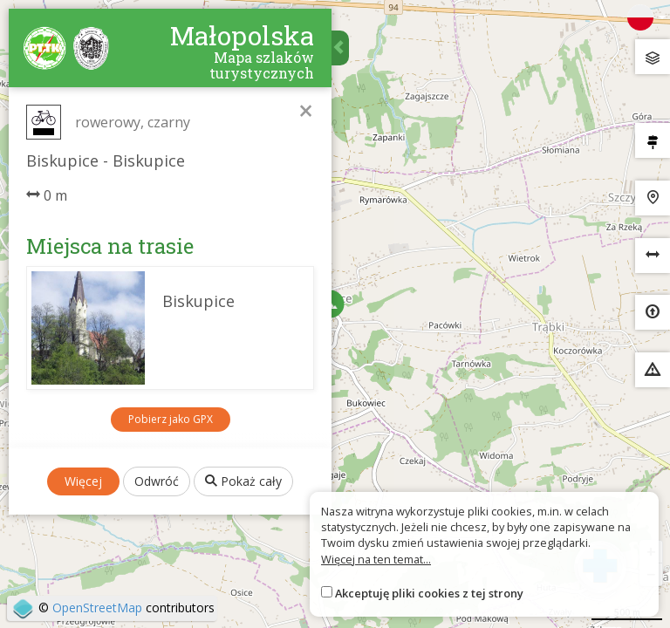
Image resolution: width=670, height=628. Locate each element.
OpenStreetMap (97, 607)
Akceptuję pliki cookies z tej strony (429, 593)
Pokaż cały (243, 481)
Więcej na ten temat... (376, 559)
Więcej (83, 481)
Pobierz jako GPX (170, 419)
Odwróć (156, 481)
